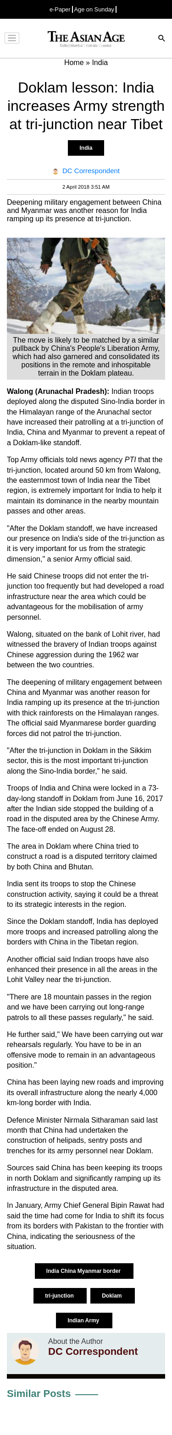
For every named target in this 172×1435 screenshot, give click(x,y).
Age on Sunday (94, 9)
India (85, 148)
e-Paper (60, 9)
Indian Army (83, 1320)
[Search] (162, 39)
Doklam (112, 1296)
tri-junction (60, 1296)
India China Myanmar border (84, 1271)
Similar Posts (39, 1393)
